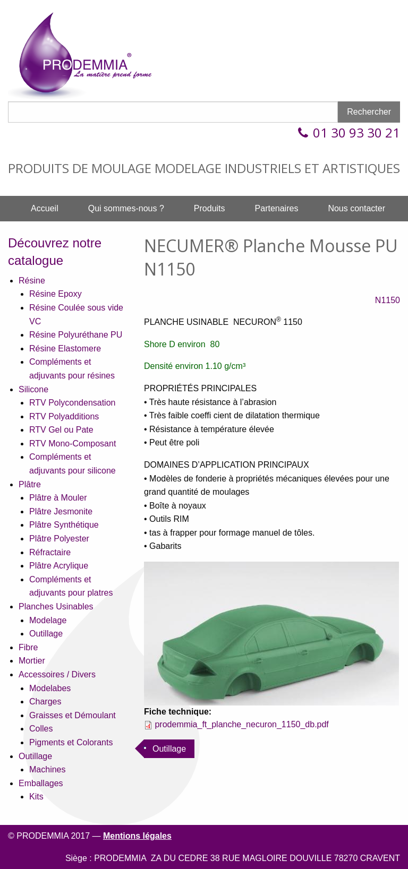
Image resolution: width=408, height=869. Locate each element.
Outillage (46, 633)
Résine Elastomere (65, 348)
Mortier (32, 660)
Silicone (33, 389)
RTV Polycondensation (72, 402)
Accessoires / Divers (57, 674)
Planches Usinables (56, 606)
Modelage (47, 620)
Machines (47, 769)
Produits (209, 208)
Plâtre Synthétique (64, 524)
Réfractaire (50, 552)
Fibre (28, 647)
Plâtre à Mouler (58, 497)
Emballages (41, 783)
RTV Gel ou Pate (61, 429)
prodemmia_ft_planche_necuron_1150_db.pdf (241, 724)
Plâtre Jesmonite (60, 511)
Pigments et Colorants (71, 742)
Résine (32, 280)
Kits (36, 796)
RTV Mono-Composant (72, 443)
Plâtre (30, 484)
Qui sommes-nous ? (126, 208)
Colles (41, 728)
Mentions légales (137, 835)
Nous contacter (356, 208)
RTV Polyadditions (64, 416)
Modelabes (50, 688)
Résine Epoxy (55, 293)
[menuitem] (44, 208)
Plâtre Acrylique (58, 565)
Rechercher (369, 111)
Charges (45, 701)
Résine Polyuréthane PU (75, 334)
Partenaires (277, 208)
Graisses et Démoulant (72, 715)
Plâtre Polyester (59, 538)
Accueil (44, 208)
